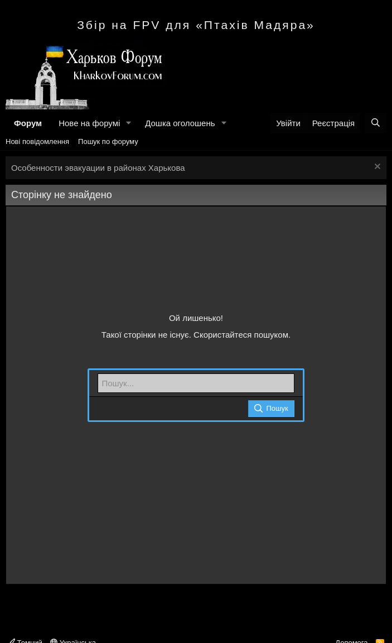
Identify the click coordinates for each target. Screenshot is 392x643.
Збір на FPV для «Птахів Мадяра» (196, 24)
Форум (28, 123)
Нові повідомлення (37, 141)
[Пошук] (375, 123)
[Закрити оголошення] (376, 168)
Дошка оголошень (180, 123)
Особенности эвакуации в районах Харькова (98, 167)
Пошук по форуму (108, 141)
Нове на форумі (89, 123)
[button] (129, 123)
